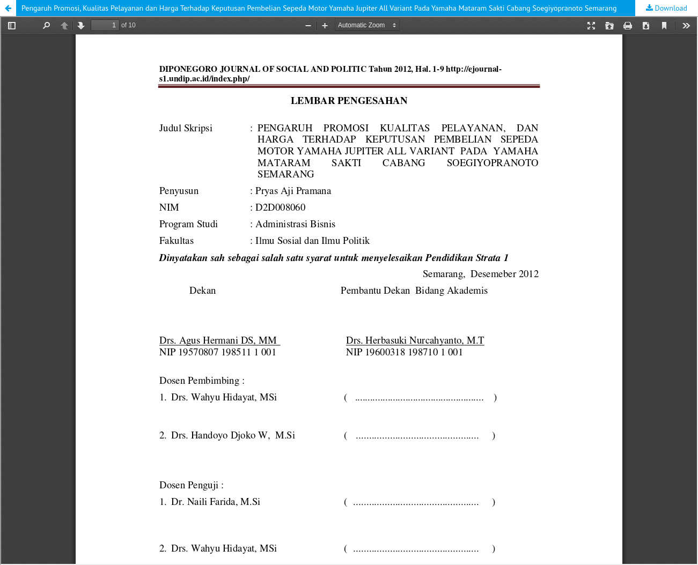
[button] (8, 8)
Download (670, 8)
